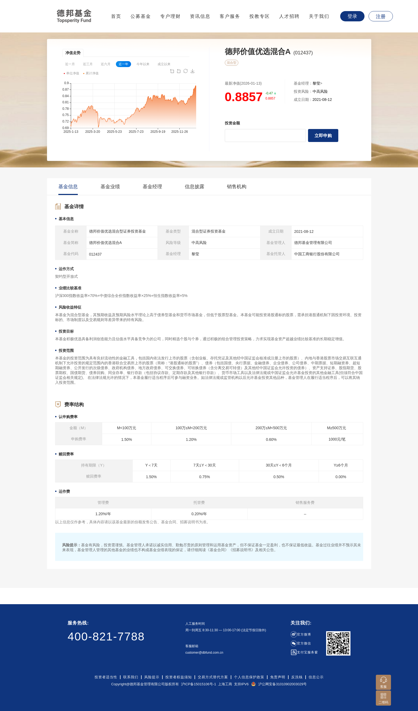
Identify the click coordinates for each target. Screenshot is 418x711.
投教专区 (259, 16)
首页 (116, 16)
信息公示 (316, 677)
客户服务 (230, 16)
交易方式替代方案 (213, 677)
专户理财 (170, 16)
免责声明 (277, 677)
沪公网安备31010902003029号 (282, 684)
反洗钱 (297, 677)
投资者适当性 (106, 677)
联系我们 (130, 677)
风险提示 (151, 677)
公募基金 (141, 16)
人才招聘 (289, 16)
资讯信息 (200, 16)
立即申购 (323, 135)
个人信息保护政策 (249, 677)
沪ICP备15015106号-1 (198, 684)
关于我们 (319, 16)
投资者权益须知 (178, 677)
